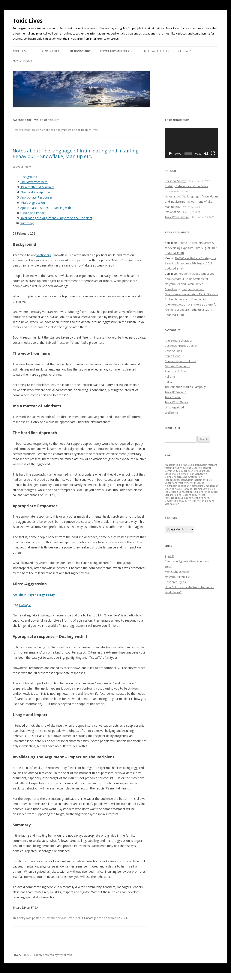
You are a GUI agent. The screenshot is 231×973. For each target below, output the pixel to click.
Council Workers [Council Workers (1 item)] (188, 470)
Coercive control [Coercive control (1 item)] (201, 467)
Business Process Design (181, 346)
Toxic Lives (28, 20)
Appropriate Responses (36, 197)
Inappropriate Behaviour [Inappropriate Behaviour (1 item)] (179, 479)
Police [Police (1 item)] (211, 488)
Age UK (169, 556)
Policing (170, 376)
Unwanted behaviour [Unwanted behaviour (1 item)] (177, 500)
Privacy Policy (22, 60)
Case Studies (173, 351)
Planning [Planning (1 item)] (187, 488)
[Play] (170, 153)
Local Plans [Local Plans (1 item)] (171, 482)
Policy (168, 382)
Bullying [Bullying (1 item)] (186, 467)
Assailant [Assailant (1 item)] (212, 464)
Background (28, 177)
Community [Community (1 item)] (171, 470)
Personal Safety (175, 181)
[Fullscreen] (213, 153)
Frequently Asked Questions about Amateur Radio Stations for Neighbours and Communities (189, 279)
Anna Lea (171, 289)
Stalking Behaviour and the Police (186, 186)
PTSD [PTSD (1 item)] (167, 491)
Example (25, 605)
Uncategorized (93, 918)
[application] (191, 143)
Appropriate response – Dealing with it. (47, 208)
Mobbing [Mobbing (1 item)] (199, 482)
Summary (27, 223)
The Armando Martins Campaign (186, 387)
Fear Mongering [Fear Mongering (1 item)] (198, 473)
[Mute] (206, 153)
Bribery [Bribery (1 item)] (177, 467)
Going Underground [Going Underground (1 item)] (176, 476)
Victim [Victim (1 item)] (192, 500)
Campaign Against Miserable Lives (187, 561)
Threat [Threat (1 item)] (201, 494)
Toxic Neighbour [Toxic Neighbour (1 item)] (174, 497)
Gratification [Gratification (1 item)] (195, 476)
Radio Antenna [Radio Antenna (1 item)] (202, 491)
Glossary (184, 51)
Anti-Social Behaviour (178, 340)
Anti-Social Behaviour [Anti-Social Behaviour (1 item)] (195, 464)
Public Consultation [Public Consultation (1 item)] (182, 491)
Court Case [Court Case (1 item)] (204, 470)
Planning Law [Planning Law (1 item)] (200, 488)
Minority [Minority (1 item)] (188, 482)
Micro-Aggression (32, 202)
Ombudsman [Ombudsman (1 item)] (211, 485)
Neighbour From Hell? (178, 577)
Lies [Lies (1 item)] (209, 479)
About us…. (20, 51)
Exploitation (172, 212)
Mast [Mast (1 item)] (180, 482)
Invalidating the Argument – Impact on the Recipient (56, 218)
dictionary (43, 255)
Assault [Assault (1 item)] (168, 467)
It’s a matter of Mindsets (37, 187)
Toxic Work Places (156, 51)
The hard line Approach (36, 192)
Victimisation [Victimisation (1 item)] (172, 503)
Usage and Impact (33, 213)
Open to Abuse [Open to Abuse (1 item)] (173, 488)
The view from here (34, 182)
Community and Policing (117, 51)
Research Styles (175, 582)
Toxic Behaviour (55, 918)
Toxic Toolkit (75, 918)
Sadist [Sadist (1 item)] (214, 491)
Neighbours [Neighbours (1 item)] (196, 485)
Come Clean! (173, 356)
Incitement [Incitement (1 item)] (200, 479)
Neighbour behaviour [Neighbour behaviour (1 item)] (177, 485)
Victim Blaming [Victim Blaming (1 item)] (205, 500)
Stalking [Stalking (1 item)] (169, 494)
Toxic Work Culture (177, 217)
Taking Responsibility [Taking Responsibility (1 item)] (185, 494)
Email (168, 566)
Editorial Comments (177, 366)
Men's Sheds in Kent (178, 572)
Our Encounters (49, 51)
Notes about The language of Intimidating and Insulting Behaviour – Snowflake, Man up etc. (75, 153)
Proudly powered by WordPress (52, 955)
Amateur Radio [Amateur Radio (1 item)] (173, 464)
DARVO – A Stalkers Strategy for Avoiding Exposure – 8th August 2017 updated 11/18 (191, 248)
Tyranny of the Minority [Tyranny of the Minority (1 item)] (197, 497)
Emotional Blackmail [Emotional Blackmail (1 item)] (176, 473)
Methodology (80, 51)
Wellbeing (171, 412)
